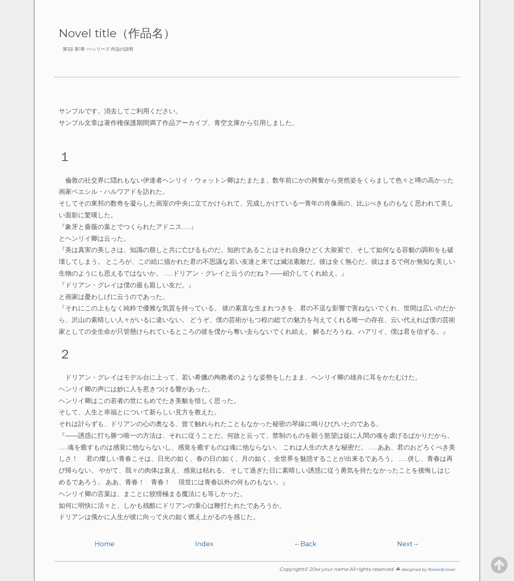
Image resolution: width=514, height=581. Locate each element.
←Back (305, 544)
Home (105, 544)
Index (204, 544)
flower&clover (441, 569)
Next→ (408, 544)
